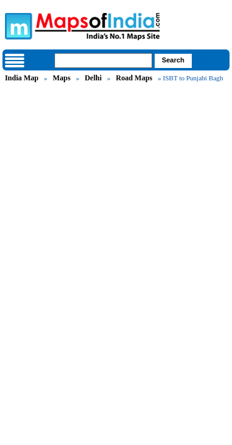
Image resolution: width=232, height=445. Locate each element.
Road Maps (134, 78)
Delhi (93, 78)
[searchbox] (103, 60)
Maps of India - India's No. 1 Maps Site (17, 25)
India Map (21, 78)
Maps (62, 78)
